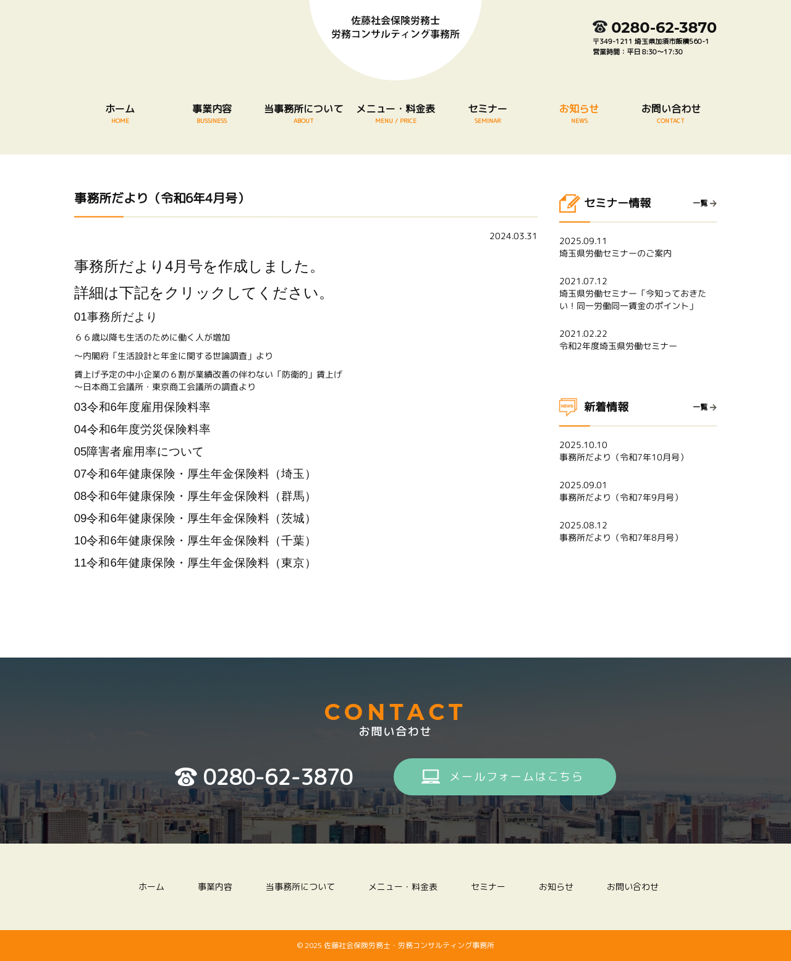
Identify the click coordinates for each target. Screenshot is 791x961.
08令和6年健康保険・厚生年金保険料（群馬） (195, 495)
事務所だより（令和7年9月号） (638, 491)
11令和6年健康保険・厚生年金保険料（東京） (195, 562)
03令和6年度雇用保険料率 (142, 406)
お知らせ (579, 113)
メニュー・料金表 (396, 113)
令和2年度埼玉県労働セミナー (638, 340)
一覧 (700, 203)
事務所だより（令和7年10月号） (638, 451)
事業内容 (212, 113)
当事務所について (304, 113)
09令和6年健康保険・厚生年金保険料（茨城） (195, 518)
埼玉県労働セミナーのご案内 (638, 247)
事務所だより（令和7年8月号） (638, 531)
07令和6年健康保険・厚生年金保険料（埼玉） (195, 473)
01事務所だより (116, 316)
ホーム (120, 113)
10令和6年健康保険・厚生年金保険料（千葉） (195, 540)
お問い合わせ (671, 113)
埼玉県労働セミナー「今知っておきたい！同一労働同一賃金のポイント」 (638, 293)
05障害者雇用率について (139, 451)
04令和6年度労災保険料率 (142, 429)
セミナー (487, 113)
